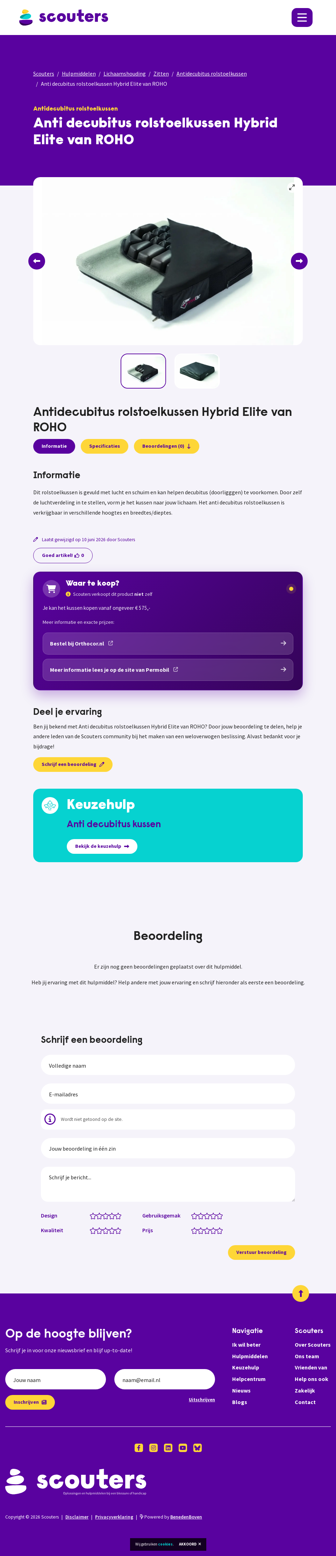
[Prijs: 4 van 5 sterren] (214, 1230)
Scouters (43, 73)
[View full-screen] (292, 187)
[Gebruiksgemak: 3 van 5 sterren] (208, 1215)
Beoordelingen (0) (166, 446)
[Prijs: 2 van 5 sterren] (202, 1230)
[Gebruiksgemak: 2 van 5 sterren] (202, 1215)
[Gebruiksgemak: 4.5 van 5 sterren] (218, 1215)
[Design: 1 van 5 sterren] (94, 1215)
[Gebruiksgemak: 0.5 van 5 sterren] (192, 1215)
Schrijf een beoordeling (73, 764)
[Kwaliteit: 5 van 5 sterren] (119, 1230)
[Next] (299, 261)
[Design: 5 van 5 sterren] (119, 1215)
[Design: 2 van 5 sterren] (100, 1215)
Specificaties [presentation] (104, 446)
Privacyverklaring (114, 1517)
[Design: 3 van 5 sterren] (107, 1215)
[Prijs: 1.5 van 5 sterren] (199, 1230)
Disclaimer (76, 1517)
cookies (165, 1544)
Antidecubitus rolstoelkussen (212, 73)
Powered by (171, 1517)
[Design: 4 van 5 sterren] (113, 1215)
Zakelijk (305, 1390)
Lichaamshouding (124, 73)
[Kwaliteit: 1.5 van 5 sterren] (97, 1230)
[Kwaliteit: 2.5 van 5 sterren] (104, 1230)
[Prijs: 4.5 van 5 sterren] (218, 1230)
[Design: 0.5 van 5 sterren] (91, 1215)
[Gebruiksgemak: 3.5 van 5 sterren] (211, 1215)
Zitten (161, 73)
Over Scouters (313, 1344)
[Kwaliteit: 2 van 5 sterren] (100, 1230)
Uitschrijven (202, 1399)
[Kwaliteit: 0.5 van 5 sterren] (91, 1230)
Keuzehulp (245, 1367)
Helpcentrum (249, 1378)
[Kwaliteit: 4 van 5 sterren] (113, 1230)
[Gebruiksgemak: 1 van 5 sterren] (196, 1215)
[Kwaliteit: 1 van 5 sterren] (94, 1230)
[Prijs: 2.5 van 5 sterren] (205, 1230)
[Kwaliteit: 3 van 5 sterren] (107, 1230)
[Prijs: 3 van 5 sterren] (208, 1230)
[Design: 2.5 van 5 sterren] (104, 1215)
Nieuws (241, 1390)
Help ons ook (311, 1378)
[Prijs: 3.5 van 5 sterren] (211, 1230)
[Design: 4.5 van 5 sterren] (116, 1215)
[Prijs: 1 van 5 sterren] (196, 1230)
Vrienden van (311, 1367)
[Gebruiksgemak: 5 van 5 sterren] (221, 1215)
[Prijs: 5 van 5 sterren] (221, 1230)
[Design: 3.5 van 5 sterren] (110, 1215)
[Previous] (36, 261)
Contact (305, 1401)
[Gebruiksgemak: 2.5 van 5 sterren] (205, 1215)
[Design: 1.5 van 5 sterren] (97, 1215)
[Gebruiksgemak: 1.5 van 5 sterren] (199, 1215)
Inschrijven (30, 1402)
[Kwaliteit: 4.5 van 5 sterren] (116, 1230)
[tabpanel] (168, 494)
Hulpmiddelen (79, 73)
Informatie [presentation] (54, 446)
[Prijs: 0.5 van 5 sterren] (192, 1230)
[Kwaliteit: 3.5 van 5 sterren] (110, 1230)
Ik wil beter (246, 1344)
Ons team (307, 1356)
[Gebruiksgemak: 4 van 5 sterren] (214, 1215)
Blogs (239, 1401)
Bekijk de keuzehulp (102, 846)
